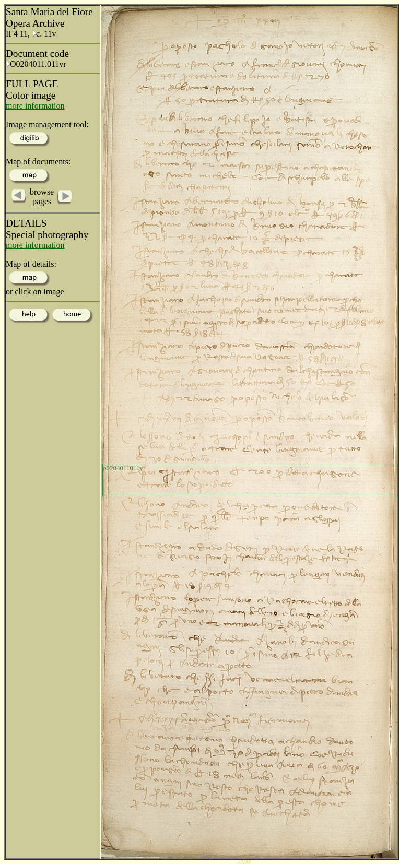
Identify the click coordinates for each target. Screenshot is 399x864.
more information (35, 105)
